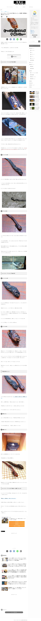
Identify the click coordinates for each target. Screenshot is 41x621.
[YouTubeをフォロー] (34, 35)
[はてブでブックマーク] (14, 39)
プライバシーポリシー (15, 618)
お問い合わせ (26, 618)
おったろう (35, 15)
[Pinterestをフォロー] (36, 35)
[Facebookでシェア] (11, 39)
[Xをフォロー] (32, 35)
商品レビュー (3, 529)
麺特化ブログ (32, 30)
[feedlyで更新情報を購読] (34, 36)
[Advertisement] (14, 537)
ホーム (20, 618)
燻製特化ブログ (32, 31)
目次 (14, 56)
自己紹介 (23, 618)
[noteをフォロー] (35, 35)
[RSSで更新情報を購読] (35, 36)
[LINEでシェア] (17, 39)
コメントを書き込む (14, 610)
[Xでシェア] (7, 39)
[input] (34, 41)
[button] (21, 39)
